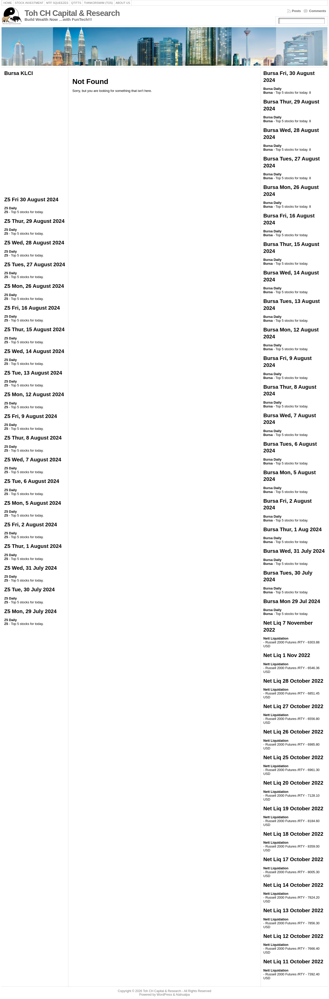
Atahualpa (183, 994)
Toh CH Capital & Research (72, 13)
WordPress (164, 994)
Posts (296, 11)
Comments (317, 11)
